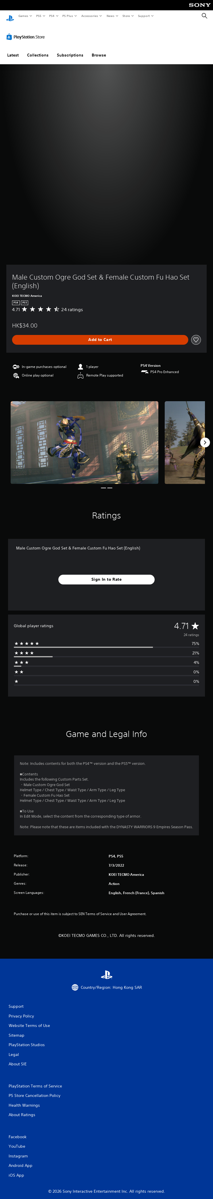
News (110, 16)
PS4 (52, 16)
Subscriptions (70, 49)
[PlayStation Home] (10, 16)
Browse (99, 49)
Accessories (89, 16)
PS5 (38, 16)
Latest (13, 49)
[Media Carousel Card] (84, 437)
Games (23, 16)
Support (143, 16)
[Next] (205, 437)
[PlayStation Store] (27, 31)
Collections (38, 49)
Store (126, 16)
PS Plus (67, 16)
